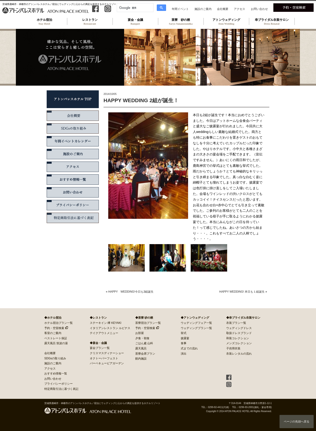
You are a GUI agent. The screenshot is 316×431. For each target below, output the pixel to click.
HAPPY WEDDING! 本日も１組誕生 (242, 291)
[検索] (134, 8)
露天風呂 (141, 348)
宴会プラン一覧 (100, 348)
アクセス (239, 9)
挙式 (183, 333)
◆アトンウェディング (195, 317)
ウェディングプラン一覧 (196, 328)
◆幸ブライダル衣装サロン (243, 317)
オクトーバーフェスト (104, 358)
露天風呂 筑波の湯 (56, 343)
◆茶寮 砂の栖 (144, 317)
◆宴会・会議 (98, 343)
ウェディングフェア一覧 (196, 323)
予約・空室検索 (54, 328)
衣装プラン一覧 (236, 323)
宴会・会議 (135, 21)
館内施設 (141, 358)
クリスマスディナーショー (107, 353)
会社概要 (222, 9)
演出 (183, 353)
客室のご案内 (52, 333)
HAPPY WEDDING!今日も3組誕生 (130, 291)
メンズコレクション (239, 343)
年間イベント (180, 9)
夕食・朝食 (142, 338)
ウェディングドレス (239, 328)
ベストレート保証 (55, 338)
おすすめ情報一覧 (73, 179)
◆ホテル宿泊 (52, 317)
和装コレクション (237, 338)
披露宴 (185, 338)
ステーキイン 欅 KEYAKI (105, 323)
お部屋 (139, 333)
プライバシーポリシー (73, 205)
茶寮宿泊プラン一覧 (148, 323)
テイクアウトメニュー (104, 333)
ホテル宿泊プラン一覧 (58, 323)
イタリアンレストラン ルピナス (110, 328)
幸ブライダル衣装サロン (271, 21)
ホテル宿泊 (44, 21)
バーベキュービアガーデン (107, 363)
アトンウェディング (226, 21)
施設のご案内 (203, 9)
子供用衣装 (233, 348)
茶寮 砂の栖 (180, 21)
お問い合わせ (259, 9)
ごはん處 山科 (144, 343)
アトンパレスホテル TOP (73, 99)
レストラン (90, 21)
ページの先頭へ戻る (296, 421)
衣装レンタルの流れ (239, 353)
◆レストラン (98, 317)
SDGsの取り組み (73, 128)
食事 (183, 343)
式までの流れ (189, 348)
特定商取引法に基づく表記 (73, 218)
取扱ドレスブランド (239, 333)
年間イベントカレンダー (73, 141)
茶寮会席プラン (145, 353)
